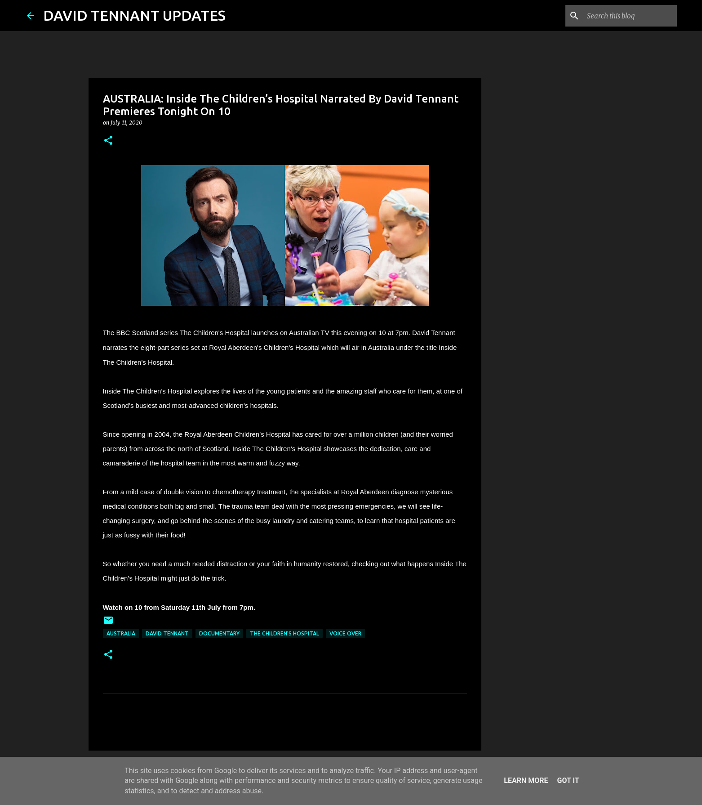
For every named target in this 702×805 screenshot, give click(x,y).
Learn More (526, 780)
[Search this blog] (629, 16)
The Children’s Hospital (284, 633)
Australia (121, 633)
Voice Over (345, 633)
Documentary (219, 633)
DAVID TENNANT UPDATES (134, 15)
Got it (568, 780)
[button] (108, 141)
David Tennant (167, 633)
